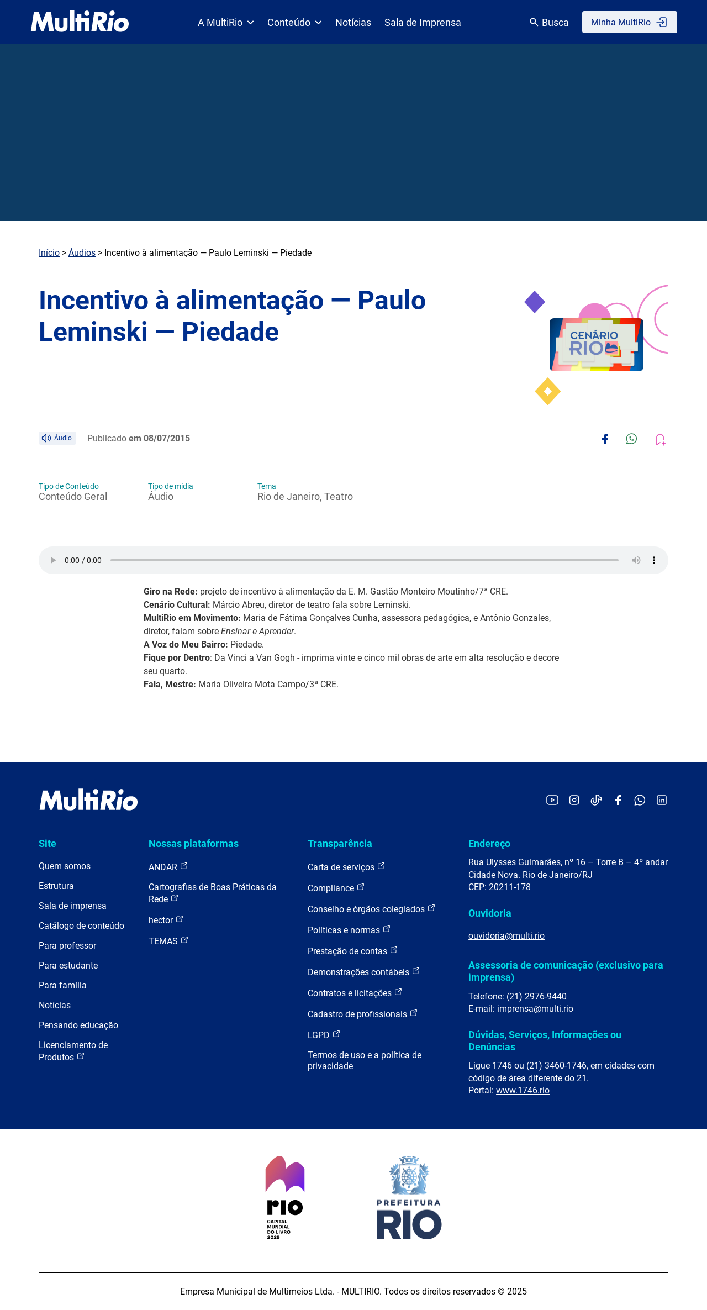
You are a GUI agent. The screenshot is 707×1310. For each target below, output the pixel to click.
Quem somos (65, 866)
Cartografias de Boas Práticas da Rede (213, 893)
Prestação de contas (353, 950)
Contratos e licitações (355, 992)
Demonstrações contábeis (364, 971)
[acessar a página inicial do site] (80, 22)
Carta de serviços (347, 866)
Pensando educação (78, 1025)
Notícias (353, 22)
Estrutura (56, 886)
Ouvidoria (489, 913)
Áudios (82, 253)
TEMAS (169, 940)
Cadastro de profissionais (363, 1013)
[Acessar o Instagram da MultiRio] (574, 801)
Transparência (340, 843)
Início (49, 253)
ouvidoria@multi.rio (506, 935)
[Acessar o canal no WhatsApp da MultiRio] (640, 801)
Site (47, 843)
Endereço (489, 843)
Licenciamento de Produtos (73, 1051)
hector (166, 919)
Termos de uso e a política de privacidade (364, 1060)
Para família (63, 985)
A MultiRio (226, 22)
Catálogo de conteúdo (81, 925)
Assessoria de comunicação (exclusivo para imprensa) (565, 971)
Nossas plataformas (194, 843)
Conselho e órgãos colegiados (372, 908)
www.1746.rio (523, 1090)
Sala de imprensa (73, 906)
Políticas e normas (349, 929)
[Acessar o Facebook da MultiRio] (618, 801)
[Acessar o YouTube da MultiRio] (552, 801)
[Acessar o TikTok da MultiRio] (596, 801)
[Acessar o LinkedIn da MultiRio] (661, 801)
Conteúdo (294, 22)
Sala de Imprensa (422, 22)
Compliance (336, 887)
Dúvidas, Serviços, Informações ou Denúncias (544, 1041)
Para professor (67, 945)
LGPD (324, 1034)
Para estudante (68, 965)
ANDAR (168, 866)
